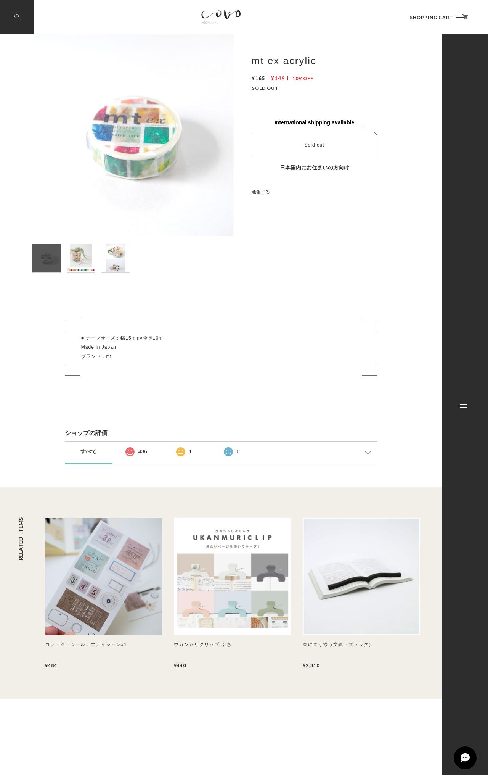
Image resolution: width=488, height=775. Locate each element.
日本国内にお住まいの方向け (314, 167)
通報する (261, 192)
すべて (88, 451)
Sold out (314, 145)
